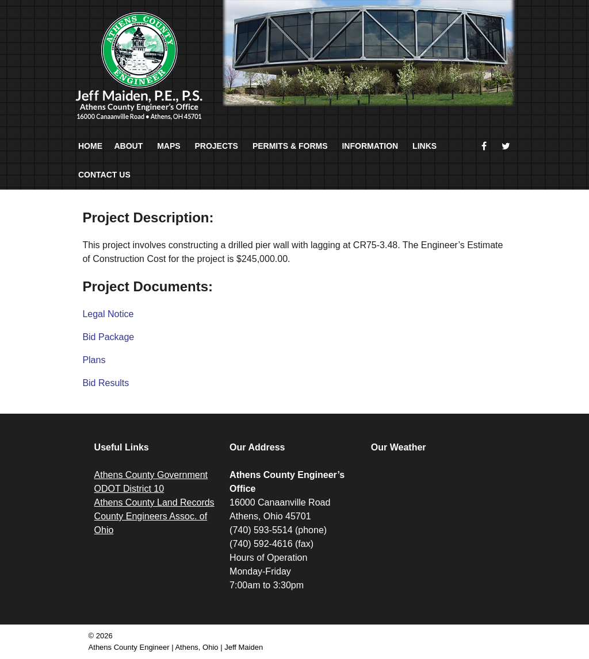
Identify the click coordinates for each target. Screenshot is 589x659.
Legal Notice (107, 314)
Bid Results (105, 383)
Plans (93, 360)
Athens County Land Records (154, 502)
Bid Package (108, 337)
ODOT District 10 (129, 489)
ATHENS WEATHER (436, 511)
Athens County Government (151, 475)
